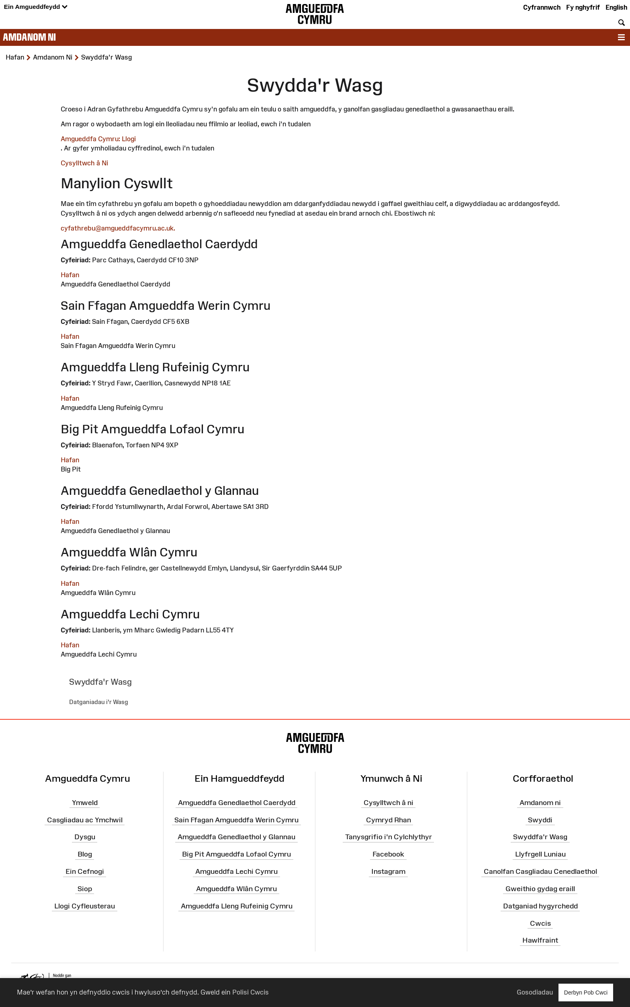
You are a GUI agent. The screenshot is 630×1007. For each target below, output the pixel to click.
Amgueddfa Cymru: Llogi (98, 138)
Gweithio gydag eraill (540, 889)
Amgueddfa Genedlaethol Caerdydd (236, 803)
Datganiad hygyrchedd (540, 906)
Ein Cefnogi (84, 871)
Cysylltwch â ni (388, 803)
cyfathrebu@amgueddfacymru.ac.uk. (118, 228)
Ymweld (85, 803)
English (616, 7)
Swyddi (540, 819)
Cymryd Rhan (388, 819)
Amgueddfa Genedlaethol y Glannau (236, 837)
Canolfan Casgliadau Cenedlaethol (540, 871)
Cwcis (540, 923)
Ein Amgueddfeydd (36, 7)
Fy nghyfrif (583, 7)
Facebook (388, 854)
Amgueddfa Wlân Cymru (236, 889)
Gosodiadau (535, 992)
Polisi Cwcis (250, 992)
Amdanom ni (29, 37)
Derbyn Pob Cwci (586, 992)
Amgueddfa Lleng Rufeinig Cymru (236, 906)
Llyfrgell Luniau (540, 854)
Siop (85, 889)
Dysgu (84, 837)
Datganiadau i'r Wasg (98, 701)
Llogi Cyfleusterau (84, 906)
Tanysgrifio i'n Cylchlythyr (388, 837)
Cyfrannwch (541, 7)
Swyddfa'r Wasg (540, 837)
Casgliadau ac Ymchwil (85, 819)
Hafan (70, 274)
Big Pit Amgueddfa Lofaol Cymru (236, 854)
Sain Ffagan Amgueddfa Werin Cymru (236, 819)
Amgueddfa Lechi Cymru (236, 871)
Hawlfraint (540, 940)
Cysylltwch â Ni (84, 163)
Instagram (388, 871)
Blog (85, 854)
